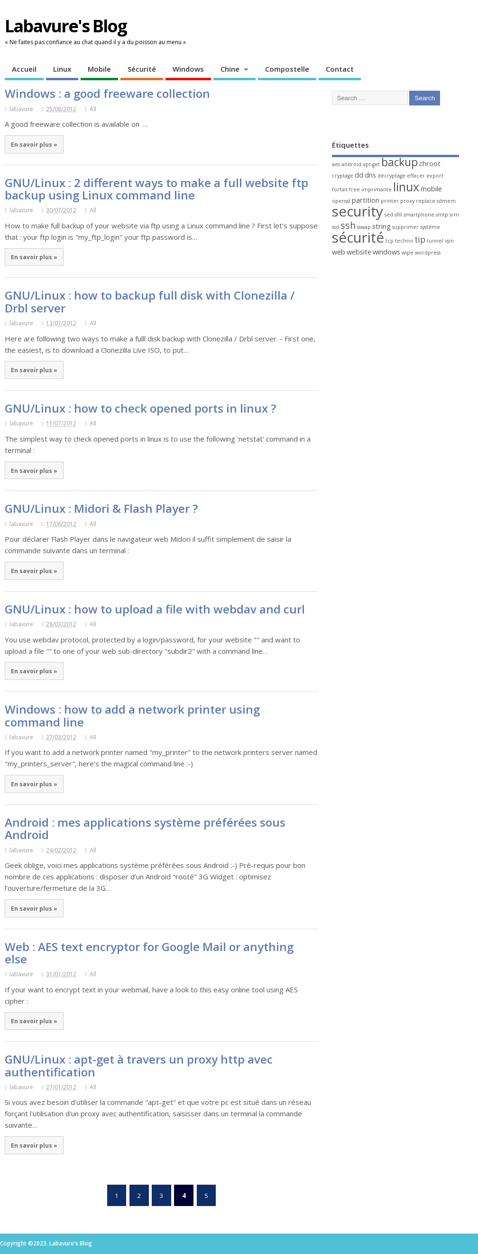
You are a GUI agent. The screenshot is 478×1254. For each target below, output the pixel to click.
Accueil (24, 69)
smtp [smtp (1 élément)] (442, 214)
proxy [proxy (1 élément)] (407, 201)
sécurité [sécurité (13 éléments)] (358, 237)
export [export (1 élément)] (434, 175)
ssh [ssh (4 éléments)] (348, 225)
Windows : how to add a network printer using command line (132, 715)
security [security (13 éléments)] (357, 211)
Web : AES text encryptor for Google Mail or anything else (149, 953)
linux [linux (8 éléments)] (406, 187)
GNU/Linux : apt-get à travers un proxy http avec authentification (139, 1065)
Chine (230, 69)
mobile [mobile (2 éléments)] (431, 188)
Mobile (99, 69)
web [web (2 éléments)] (338, 251)
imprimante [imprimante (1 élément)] (376, 189)
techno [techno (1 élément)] (404, 240)
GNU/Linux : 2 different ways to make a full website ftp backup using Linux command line (156, 189)
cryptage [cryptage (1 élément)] (342, 175)
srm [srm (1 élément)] (454, 214)
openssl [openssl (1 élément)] (341, 201)
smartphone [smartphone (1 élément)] (419, 214)
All (93, 109)
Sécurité (142, 69)
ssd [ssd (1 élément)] (335, 227)
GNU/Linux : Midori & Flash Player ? (101, 508)
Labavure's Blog (66, 26)
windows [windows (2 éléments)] (386, 251)
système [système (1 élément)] (430, 227)
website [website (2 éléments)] (359, 251)
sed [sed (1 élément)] (389, 214)
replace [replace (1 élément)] (425, 201)
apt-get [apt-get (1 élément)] (371, 164)
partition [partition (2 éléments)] (365, 200)
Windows (188, 69)
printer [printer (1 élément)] (390, 201)
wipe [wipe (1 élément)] (408, 252)
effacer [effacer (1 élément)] (416, 175)
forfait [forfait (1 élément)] (340, 189)
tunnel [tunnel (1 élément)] (435, 240)
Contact (340, 69)
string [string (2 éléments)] (381, 226)
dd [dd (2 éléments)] (359, 174)
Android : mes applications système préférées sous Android (145, 828)
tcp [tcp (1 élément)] (390, 240)
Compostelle (287, 69)
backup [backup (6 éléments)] (399, 162)
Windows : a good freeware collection (107, 93)
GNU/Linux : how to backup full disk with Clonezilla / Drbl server (149, 301)
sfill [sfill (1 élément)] (398, 214)
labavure (21, 109)
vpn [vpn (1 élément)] (449, 240)
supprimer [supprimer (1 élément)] (405, 227)
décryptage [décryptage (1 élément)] (391, 175)
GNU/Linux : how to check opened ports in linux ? (140, 408)
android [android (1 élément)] (351, 164)
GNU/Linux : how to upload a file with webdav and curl (155, 609)
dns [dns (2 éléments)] (370, 174)
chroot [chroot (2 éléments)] (430, 163)
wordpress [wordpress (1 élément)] (428, 252)
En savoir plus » (34, 144)
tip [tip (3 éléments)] (419, 239)
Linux (62, 69)
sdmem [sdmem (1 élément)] (446, 201)
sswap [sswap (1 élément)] (364, 227)
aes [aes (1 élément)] (336, 164)
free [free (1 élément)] (354, 189)
